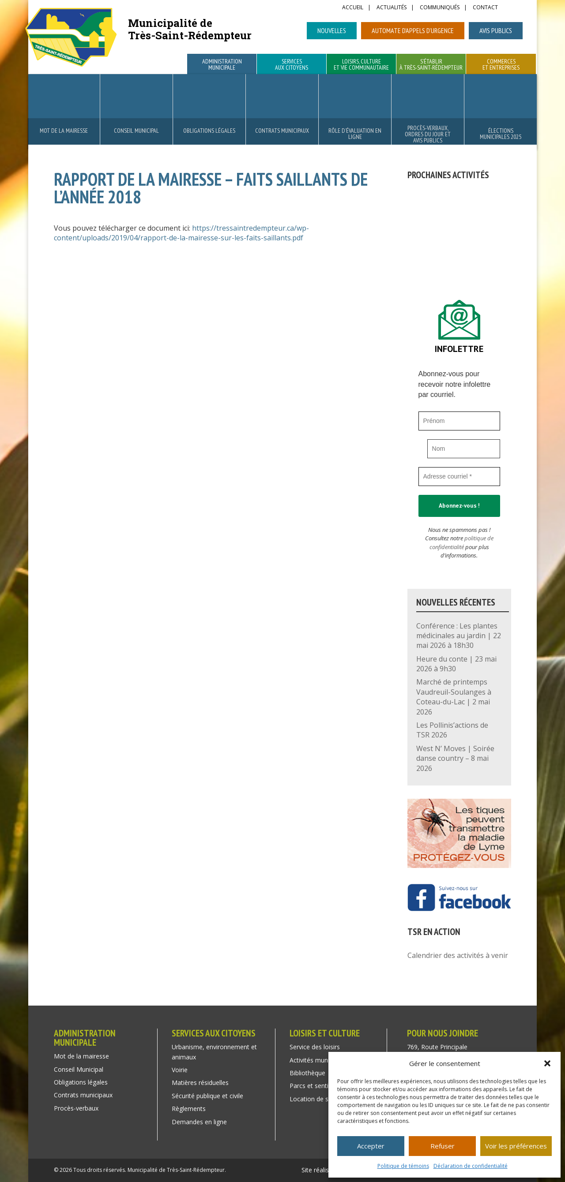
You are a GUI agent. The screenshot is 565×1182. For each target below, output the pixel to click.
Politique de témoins (403, 1166)
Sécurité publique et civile (207, 1096)
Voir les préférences (516, 1145)
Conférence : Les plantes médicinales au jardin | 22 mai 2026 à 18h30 (458, 636)
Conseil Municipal (136, 131)
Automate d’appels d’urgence (413, 30)
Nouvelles (331, 30)
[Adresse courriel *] (459, 476)
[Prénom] (459, 420)
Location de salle (314, 1099)
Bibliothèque (307, 1073)
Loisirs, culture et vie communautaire (361, 64)
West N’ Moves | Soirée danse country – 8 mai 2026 (455, 758)
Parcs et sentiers (313, 1085)
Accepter (370, 1145)
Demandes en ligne (199, 1122)
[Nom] (464, 448)
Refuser (442, 1145)
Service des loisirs (315, 1047)
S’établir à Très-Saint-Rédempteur (431, 64)
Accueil (352, 8)
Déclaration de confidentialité (470, 1166)
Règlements (189, 1108)
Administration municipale (222, 64)
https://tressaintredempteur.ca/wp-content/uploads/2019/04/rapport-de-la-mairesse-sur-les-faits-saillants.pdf (181, 233)
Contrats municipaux (282, 131)
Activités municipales (319, 1060)
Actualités (392, 8)
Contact (485, 8)
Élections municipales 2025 (500, 134)
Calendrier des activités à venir (457, 955)
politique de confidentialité (461, 542)
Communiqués (440, 8)
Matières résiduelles (200, 1082)
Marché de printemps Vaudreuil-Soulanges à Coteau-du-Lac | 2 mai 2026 (453, 696)
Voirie (180, 1070)
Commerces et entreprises (501, 64)
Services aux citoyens (291, 64)
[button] (547, 1063)
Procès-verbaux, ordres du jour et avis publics (428, 134)
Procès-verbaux (76, 1108)
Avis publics (495, 30)
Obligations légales (209, 131)
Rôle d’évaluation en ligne (354, 134)
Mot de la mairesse (64, 131)
